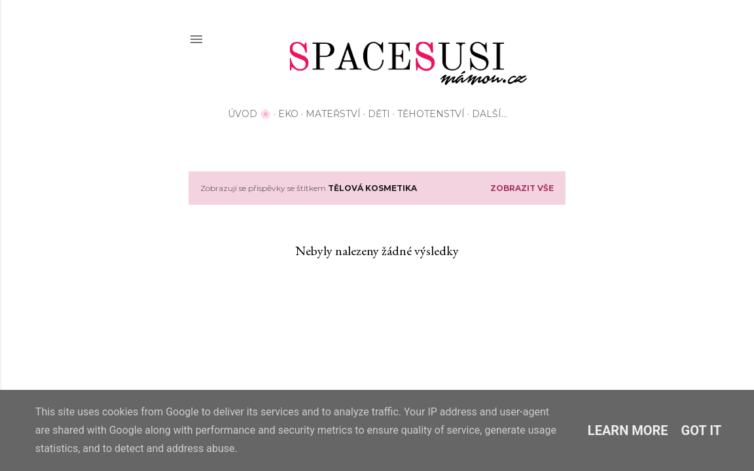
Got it (701, 430)
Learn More (628, 430)
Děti (379, 114)
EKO (288, 114)
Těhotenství (431, 114)
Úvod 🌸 (249, 114)
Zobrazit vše (522, 188)
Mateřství (333, 114)
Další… (489, 114)
